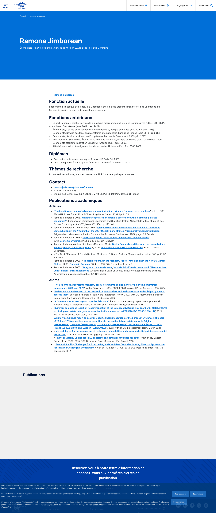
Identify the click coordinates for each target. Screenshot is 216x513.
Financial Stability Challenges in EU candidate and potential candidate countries (98, 337)
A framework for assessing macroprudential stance (81, 301)
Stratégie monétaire (51, 477)
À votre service (96, 472)
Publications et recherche (53, 481)
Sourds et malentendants (149, 471)
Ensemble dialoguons (51, 467)
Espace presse (144, 475)
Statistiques (95, 481)
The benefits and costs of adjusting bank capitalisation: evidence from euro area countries (102, 211)
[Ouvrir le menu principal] (5, 5)
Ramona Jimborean (64, 94)
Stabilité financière (98, 477)
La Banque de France (51, 472)
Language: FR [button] (184, 5)
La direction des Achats (148, 479)
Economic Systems (70, 240)
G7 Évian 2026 (96, 467)
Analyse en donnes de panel (97, 267)
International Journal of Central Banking (122, 247)
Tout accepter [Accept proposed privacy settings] (180, 494)
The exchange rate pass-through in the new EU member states (116, 237)
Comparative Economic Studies (142, 231)
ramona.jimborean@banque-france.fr (73, 187)
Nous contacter (145, 467)
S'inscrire (108, 451)
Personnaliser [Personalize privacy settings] (178, 502)
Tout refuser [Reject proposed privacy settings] (198, 494)
